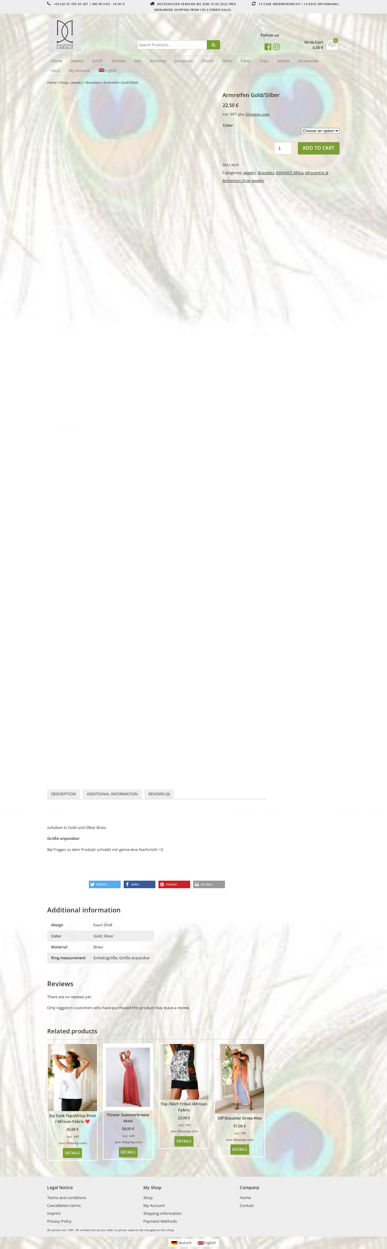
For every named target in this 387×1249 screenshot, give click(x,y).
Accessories (308, 61)
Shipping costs (258, 114)
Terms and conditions (66, 1197)
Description (63, 794)
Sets (138, 61)
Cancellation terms (64, 1205)
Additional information (112, 794)
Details (72, 1152)
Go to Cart (313, 42)
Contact (247, 1205)
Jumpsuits (184, 61)
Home (56, 61)
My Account (79, 70)
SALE (55, 70)
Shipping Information (162, 1213)
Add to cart (318, 148)
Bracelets (93, 82)
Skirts (227, 61)
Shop (64, 82)
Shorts (207, 61)
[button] (105, 884)
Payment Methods (160, 1221)
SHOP (97, 61)
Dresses (118, 61)
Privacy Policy (59, 1221)
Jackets (283, 61)
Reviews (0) (159, 794)
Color (228, 125)
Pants (246, 61)
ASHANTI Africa (289, 172)
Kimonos (158, 61)
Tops (264, 61)
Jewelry (77, 61)
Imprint (54, 1213)
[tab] (63, 794)
